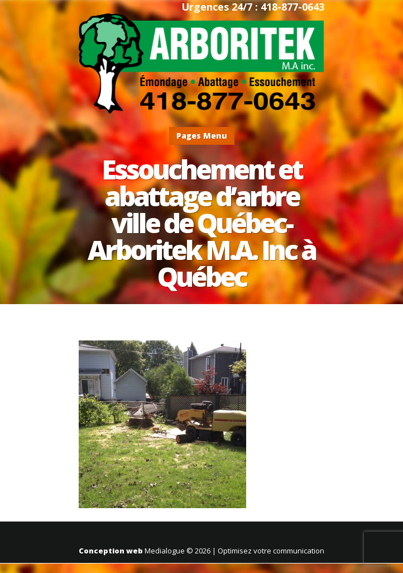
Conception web (111, 551)
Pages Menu (201, 135)
